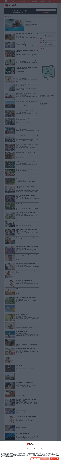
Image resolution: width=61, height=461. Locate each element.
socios (9, 448)
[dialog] (30, 451)
